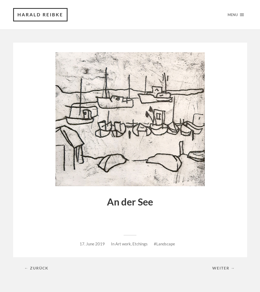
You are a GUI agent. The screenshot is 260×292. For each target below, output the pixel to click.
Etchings (140, 243)
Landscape (165, 243)
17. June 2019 (92, 243)
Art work (123, 243)
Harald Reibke (40, 14)
